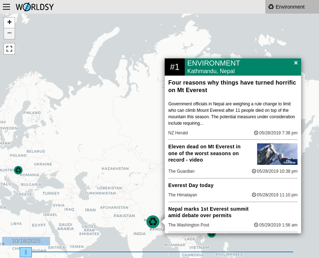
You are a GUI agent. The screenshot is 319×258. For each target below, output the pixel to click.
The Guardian (181, 171)
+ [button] (9, 23)
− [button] (9, 33)
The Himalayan (182, 194)
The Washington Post (188, 225)
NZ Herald (178, 132)
